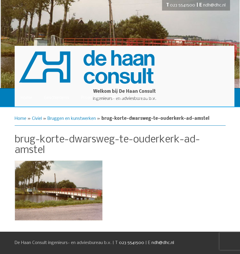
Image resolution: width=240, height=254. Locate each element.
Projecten (90, 97)
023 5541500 (182, 5)
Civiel (37, 118)
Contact (143, 97)
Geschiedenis (56, 97)
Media (117, 97)
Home (26, 97)
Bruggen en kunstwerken (71, 118)
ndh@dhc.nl (214, 5)
